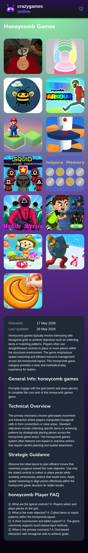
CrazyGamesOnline (26, 9)
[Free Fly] (23, 95)
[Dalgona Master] (23, 291)
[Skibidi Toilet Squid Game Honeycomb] (23, 56)
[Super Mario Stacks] (23, 134)
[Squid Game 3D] (23, 212)
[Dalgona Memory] (65, 173)
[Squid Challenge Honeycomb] (23, 173)
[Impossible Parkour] (65, 95)
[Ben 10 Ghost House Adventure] (65, 212)
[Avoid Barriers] (65, 134)
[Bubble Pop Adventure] (23, 251)
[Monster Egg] (65, 251)
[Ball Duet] (65, 56)
